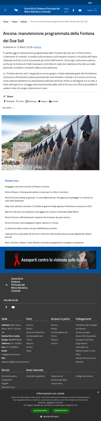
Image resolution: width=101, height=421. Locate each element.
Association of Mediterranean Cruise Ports (85, 350)
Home (5, 21)
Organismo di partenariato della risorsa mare (59, 379)
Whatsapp (30, 101)
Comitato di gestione (35, 376)
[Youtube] (79, 10)
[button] (50, 416)
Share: (8, 96)
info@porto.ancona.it (11, 354)
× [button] (98, 392)
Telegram (42, 101)
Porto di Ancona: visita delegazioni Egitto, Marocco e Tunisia (31, 222)
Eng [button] (91, 2)
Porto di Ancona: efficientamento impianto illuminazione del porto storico (37, 217)
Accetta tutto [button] (40, 411)
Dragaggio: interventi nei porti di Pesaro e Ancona (27, 186)
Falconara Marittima (35, 332)
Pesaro (29, 328)
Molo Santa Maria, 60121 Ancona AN (11, 328)
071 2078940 (12, 347)
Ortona (29, 347)
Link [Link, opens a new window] (75, 405)
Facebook (8, 101)
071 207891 (16, 343)
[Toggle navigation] (5, 9)
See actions (8, 107)
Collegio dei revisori (84, 376)
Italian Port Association (86, 336)
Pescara (29, 343)
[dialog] (50, 405)
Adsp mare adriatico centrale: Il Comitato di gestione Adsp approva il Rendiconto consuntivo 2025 (48, 206)
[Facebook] (72, 10)
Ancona (29, 324)
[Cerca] (95, 10)
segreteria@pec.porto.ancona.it (15, 361)
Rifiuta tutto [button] (61, 410)
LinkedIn (53, 101)
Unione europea (83, 332)
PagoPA (5, 383)
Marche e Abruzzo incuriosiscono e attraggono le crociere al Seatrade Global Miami (42, 211)
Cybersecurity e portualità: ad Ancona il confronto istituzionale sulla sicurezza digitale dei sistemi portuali (48, 235)
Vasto (28, 350)
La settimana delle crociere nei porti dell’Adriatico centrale (31, 228)
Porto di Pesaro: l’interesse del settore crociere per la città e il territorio (36, 192)
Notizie (24, 21)
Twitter (20, 101)
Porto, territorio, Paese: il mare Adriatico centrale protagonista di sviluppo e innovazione (44, 242)
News (14, 21)
